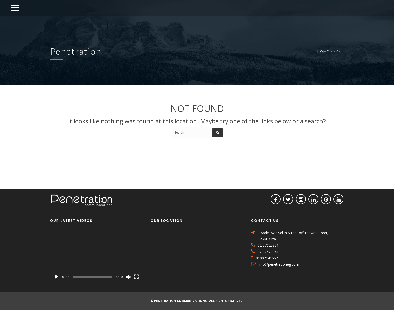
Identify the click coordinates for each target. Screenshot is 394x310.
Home (323, 52)
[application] (96, 256)
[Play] (56, 276)
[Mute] (128, 276)
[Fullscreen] (136, 276)
